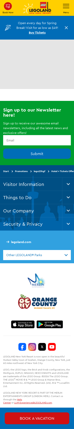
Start (6, 171)
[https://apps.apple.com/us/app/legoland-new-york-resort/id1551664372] (23, 324)
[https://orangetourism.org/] (37, 302)
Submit (37, 153)
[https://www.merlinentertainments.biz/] (37, 280)
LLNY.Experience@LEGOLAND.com (33, 402)
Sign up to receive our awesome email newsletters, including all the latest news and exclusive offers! (35, 128)
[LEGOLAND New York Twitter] (42, 347)
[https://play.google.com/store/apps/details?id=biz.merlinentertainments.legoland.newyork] (50, 324)
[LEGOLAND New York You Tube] (52, 347)
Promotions (21, 171)
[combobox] (37, 255)
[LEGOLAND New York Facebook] (22, 347)
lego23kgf (39, 171)
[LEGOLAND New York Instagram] (32, 347)
